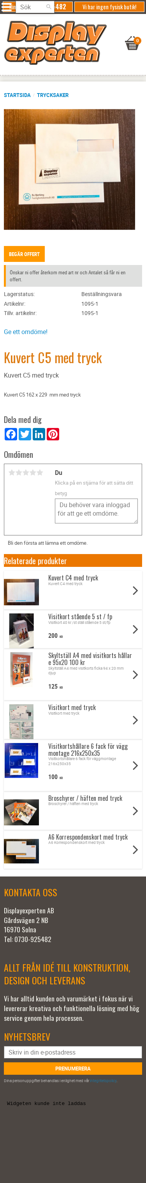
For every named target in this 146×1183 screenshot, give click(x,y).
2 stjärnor (18, 472)
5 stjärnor (39, 472)
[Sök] (49, 7)
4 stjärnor (32, 472)
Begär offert (24, 254)
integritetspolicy (103, 1080)
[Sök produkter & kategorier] (35, 7)
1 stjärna (11, 472)
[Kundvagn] (71, 33)
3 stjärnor (25, 472)
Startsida (17, 95)
